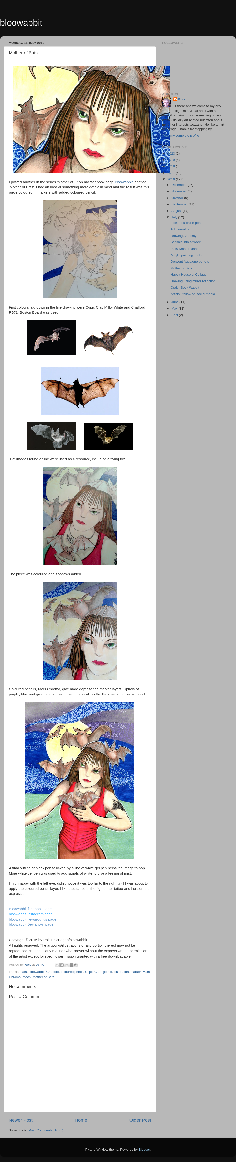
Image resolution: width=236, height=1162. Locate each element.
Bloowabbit (124, 182)
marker (136, 972)
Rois (181, 99)
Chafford (52, 972)
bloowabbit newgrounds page (32, 919)
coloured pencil (72, 972)
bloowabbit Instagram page (31, 914)
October (177, 198)
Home (81, 1120)
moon (27, 977)
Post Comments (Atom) (46, 1130)
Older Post (140, 1120)
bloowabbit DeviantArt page (31, 924)
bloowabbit (21, 23)
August (177, 211)
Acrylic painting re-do (186, 255)
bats (23, 972)
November (179, 191)
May (174, 308)
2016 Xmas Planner (185, 249)
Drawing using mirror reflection (193, 281)
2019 (171, 160)
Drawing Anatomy (184, 236)
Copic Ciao (93, 972)
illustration (121, 972)
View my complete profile (180, 135)
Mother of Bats (43, 977)
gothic (107, 972)
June (175, 302)
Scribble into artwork (186, 242)
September (180, 204)
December (179, 185)
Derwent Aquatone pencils (190, 261)
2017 (171, 173)
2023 (171, 153)
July (174, 217)
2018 (171, 166)
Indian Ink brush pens (186, 223)
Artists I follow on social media (193, 294)
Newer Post (21, 1120)
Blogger (144, 1149)
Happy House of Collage (188, 274)
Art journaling (180, 229)
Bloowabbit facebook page (30, 909)
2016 (171, 179)
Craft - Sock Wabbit (185, 287)
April (175, 315)
